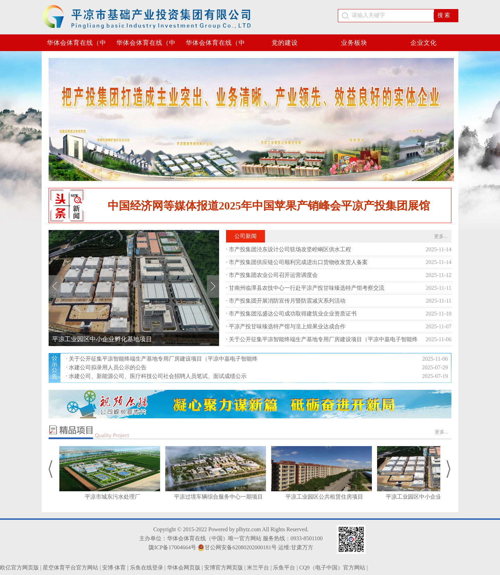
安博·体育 (114, 567)
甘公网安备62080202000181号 (237, 547)
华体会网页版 (183, 567)
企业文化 (423, 42)
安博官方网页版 (223, 567)
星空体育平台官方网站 (70, 567)
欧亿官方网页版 (19, 567)
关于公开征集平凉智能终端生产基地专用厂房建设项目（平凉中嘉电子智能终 (323, 339)
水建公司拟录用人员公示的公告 (108, 367)
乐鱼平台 (284, 567)
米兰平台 (258, 567)
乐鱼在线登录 (146, 567)
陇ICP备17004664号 (172, 547)
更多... (441, 236)
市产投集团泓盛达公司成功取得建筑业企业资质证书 (293, 314)
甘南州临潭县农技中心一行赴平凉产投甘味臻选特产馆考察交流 (306, 288)
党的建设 (285, 42)
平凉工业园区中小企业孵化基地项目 (102, 339)
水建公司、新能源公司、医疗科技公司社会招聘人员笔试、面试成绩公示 (158, 376)
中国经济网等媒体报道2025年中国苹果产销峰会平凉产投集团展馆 (269, 205)
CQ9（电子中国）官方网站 (332, 567)
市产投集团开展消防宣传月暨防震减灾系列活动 (287, 301)
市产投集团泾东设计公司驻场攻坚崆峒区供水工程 (290, 249)
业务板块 (354, 42)
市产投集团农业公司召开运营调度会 (273, 275)
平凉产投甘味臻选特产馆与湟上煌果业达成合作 (287, 326)
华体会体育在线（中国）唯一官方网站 (76, 45)
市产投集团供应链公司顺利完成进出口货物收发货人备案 (298, 262)
